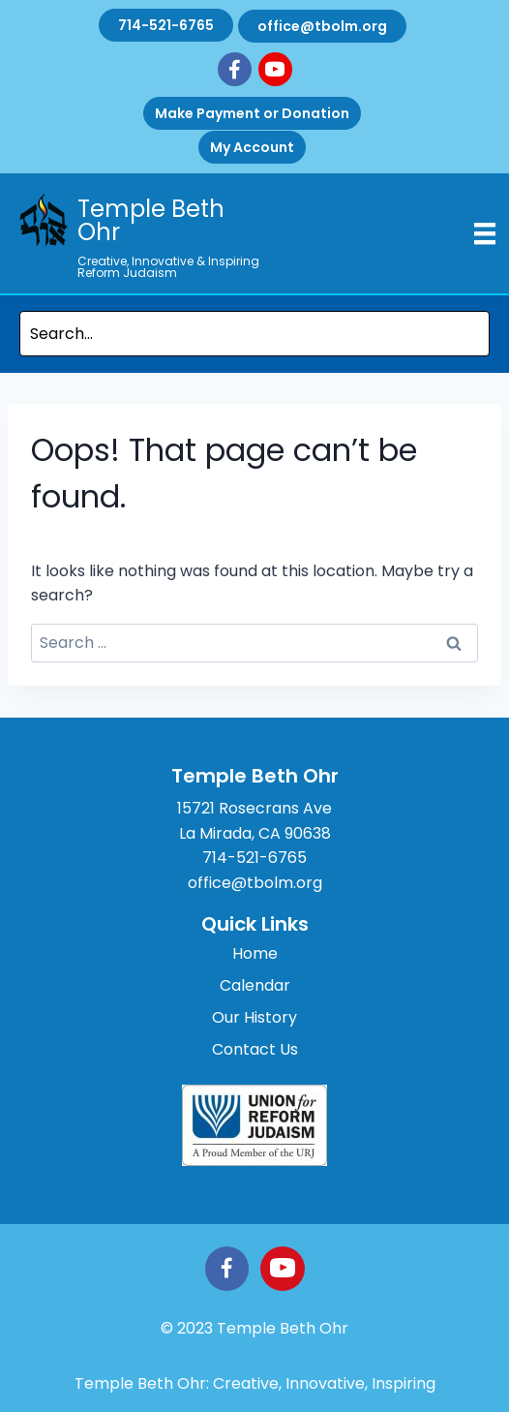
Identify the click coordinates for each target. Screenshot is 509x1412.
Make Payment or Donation (252, 113)
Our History (254, 1017)
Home (255, 953)
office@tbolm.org (322, 26)
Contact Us (255, 1049)
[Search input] (254, 333)
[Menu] (485, 233)
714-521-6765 (166, 25)
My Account (252, 147)
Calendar (255, 985)
